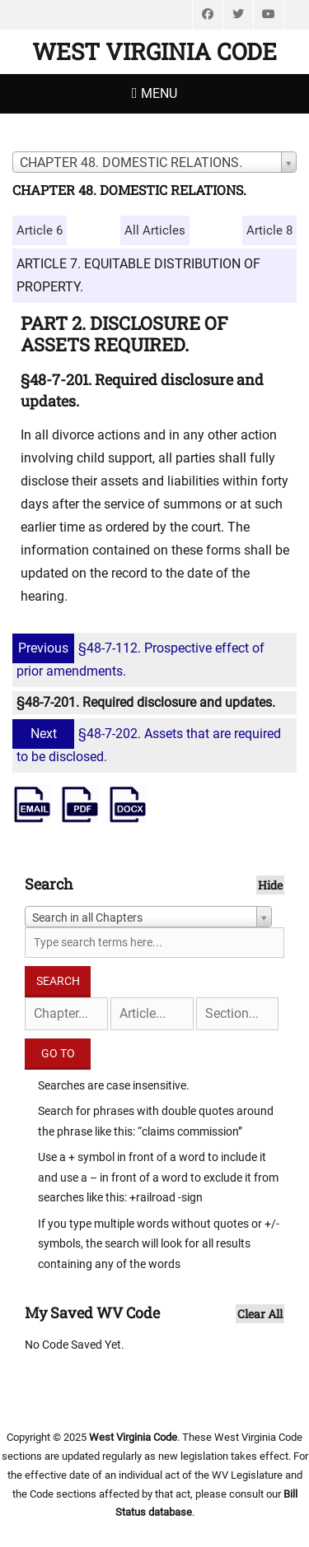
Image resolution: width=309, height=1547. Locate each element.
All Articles (154, 230)
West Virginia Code (154, 51)
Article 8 (269, 230)
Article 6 (39, 230)
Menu (159, 93)
